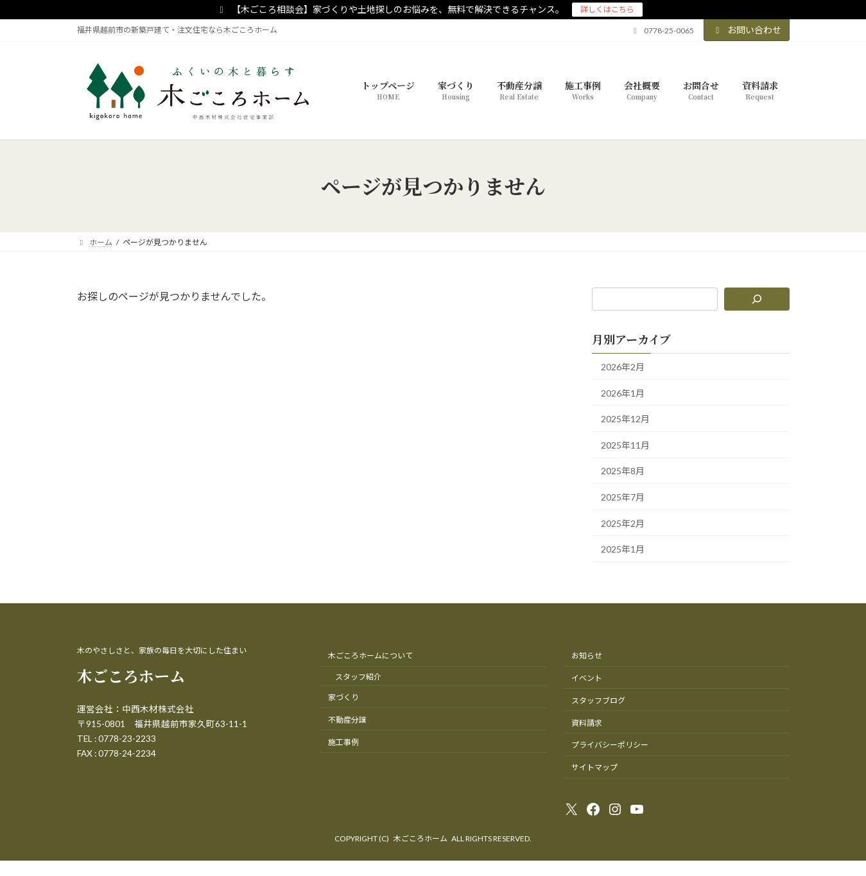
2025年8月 (623, 470)
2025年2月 (623, 522)
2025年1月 (623, 549)
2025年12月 (625, 418)
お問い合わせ (746, 29)
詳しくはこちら (607, 9)
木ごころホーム (131, 675)
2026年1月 (623, 392)
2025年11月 (625, 445)
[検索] (756, 299)
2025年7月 (623, 497)
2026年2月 (623, 366)
